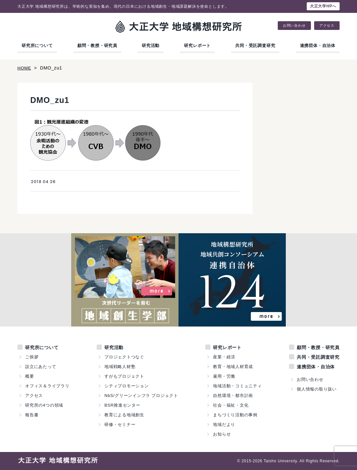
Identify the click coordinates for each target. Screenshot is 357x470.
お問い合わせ (294, 25)
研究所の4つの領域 (44, 405)
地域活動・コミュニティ (237, 385)
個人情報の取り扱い (317, 389)
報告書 (31, 414)
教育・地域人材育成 (233, 366)
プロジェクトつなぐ (124, 357)
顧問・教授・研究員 (97, 45)
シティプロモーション (126, 385)
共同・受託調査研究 (255, 45)
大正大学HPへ (323, 6)
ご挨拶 (31, 357)
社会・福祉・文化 (230, 405)
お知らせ (222, 434)
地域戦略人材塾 (120, 366)
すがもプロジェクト (124, 376)
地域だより (224, 424)
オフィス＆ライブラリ (47, 385)
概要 (29, 376)
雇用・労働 (224, 376)
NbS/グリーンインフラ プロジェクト (141, 395)
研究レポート (197, 45)
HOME (24, 67)
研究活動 (150, 45)
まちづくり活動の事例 (235, 414)
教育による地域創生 (124, 414)
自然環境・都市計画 (233, 395)
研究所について (37, 45)
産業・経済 (224, 357)
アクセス (326, 25)
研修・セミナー (120, 424)
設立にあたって (40, 366)
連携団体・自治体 (317, 45)
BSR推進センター (122, 405)
